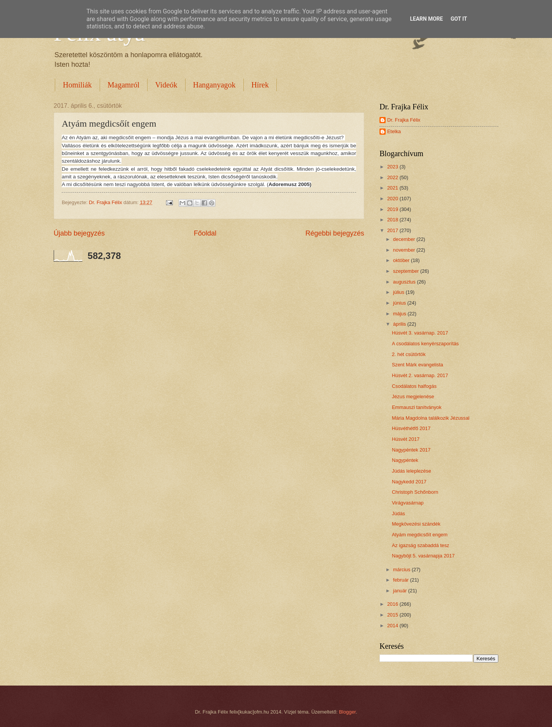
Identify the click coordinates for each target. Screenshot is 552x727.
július (399, 292)
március (402, 569)
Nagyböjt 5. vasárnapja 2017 (423, 556)
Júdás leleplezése (411, 471)
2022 (393, 177)
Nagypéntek (405, 460)
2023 (393, 167)
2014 (393, 625)
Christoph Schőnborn (415, 492)
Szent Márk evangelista (417, 365)
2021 (393, 188)
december (404, 239)
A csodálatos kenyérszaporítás (425, 343)
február (401, 580)
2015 (393, 615)
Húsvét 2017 (405, 439)
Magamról (124, 85)
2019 (393, 209)
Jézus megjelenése (413, 396)
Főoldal (205, 233)
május (400, 314)
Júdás (398, 513)
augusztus (405, 282)
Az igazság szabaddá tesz (420, 545)
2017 (393, 230)
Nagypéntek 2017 (411, 450)
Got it (458, 19)
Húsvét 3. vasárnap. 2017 (420, 333)
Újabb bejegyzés (79, 233)
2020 (393, 198)
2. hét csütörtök (409, 354)
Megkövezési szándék (416, 524)
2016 (393, 604)
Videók (166, 85)
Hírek (260, 85)
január (400, 590)
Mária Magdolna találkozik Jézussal (431, 418)
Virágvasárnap (408, 503)
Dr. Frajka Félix (404, 120)
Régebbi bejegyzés (335, 233)
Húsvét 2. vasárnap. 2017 (420, 375)
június (400, 303)
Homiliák (77, 85)
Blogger (347, 712)
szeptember (406, 271)
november (404, 250)
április (400, 324)
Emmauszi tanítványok (417, 407)
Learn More (426, 19)
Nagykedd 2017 (409, 482)
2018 (393, 220)
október (402, 260)
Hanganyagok (214, 85)
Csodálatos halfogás (414, 386)
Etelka (394, 131)
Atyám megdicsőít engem (419, 534)
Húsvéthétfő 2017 (411, 428)
